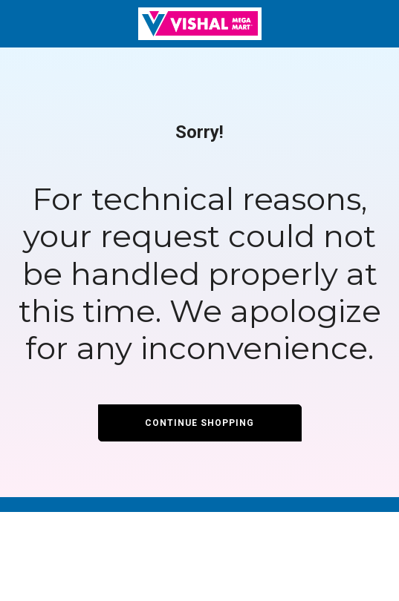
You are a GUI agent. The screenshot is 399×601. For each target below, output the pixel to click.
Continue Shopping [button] (199, 423)
